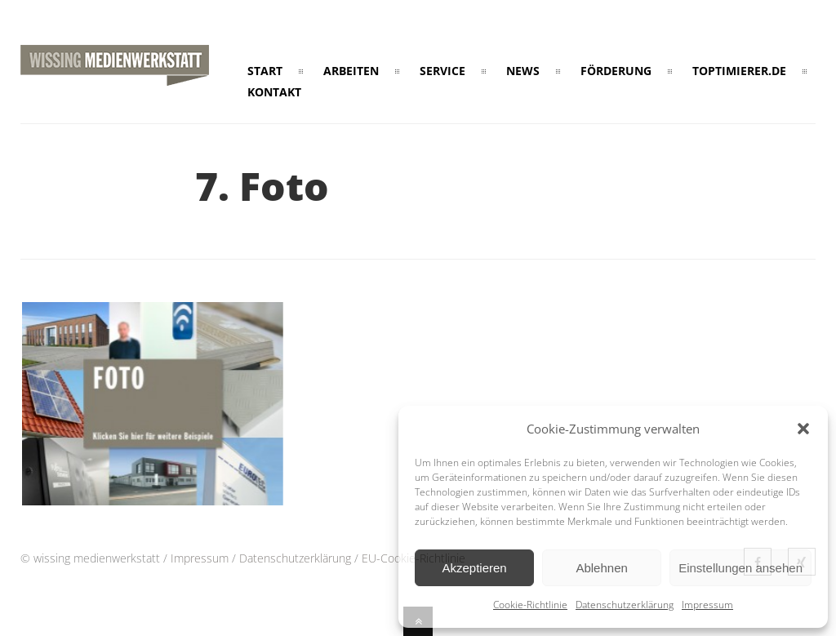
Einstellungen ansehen (740, 568)
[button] (803, 428)
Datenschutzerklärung (625, 605)
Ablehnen (601, 568)
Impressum (707, 605)
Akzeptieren (474, 568)
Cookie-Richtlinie (530, 605)
